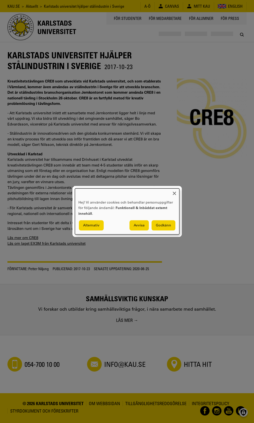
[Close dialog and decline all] (174, 191)
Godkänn (163, 225)
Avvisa (139, 225)
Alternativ (91, 225)
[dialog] (127, 211)
